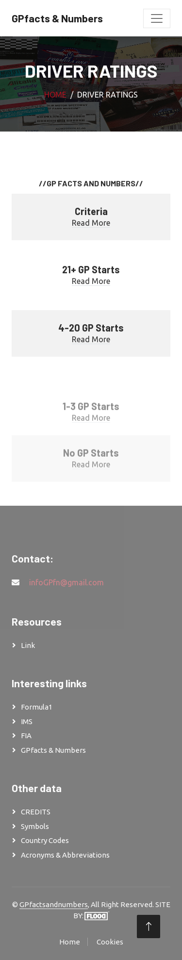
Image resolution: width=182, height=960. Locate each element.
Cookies (110, 942)
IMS (27, 721)
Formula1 (36, 707)
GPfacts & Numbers (53, 750)
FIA (26, 735)
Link (28, 645)
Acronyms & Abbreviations (65, 855)
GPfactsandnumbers (53, 904)
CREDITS (35, 812)
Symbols (35, 826)
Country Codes (45, 840)
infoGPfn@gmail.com (66, 582)
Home (55, 94)
